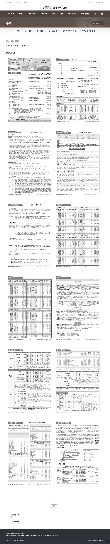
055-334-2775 (53, 535)
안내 (97, 23)
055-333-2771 (39, 535)
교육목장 (44, 14)
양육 (54, 14)
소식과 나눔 (85, 14)
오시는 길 (17, 2)
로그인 (90, 2)
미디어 (21, 14)
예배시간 (9, 2)
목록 (53, 506)
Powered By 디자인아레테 (95, 540)
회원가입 (99, 2)
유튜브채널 (27, 2)
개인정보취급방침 (19, 540)
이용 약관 (8, 540)
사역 (61, 14)
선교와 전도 (72, 14)
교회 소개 (10, 14)
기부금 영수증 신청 (87, 31)
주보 (17, 31)
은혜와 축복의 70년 (68, 31)
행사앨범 (39, 31)
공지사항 (27, 31)
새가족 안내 (32, 14)
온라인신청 (52, 31)
